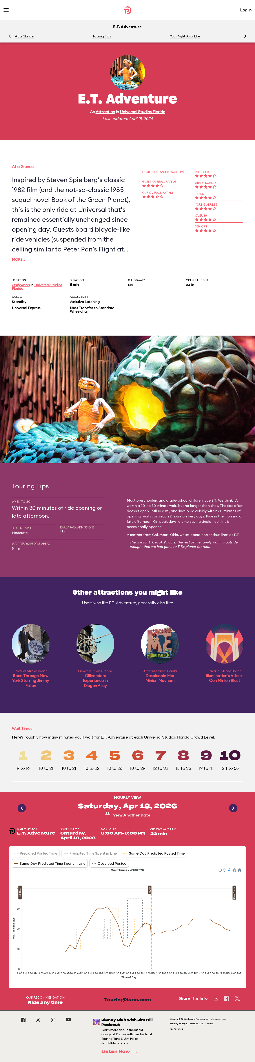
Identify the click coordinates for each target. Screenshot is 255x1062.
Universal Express (26, 308)
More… (18, 259)
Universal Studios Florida (142, 111)
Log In (245, 10)
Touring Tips (101, 36)
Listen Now (120, 1052)
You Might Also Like (185, 36)
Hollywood (21, 285)
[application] (127, 925)
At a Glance (24, 36)
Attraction (105, 111)
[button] (245, 36)
